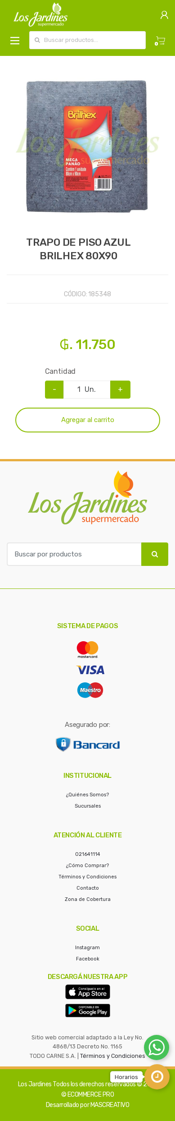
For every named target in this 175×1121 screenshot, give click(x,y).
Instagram (87, 948)
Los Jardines (35, 1084)
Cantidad (60, 371)
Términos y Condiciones (87, 877)
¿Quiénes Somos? (87, 795)
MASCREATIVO (110, 1105)
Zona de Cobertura (88, 899)
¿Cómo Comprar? (87, 865)
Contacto (87, 888)
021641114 (87, 854)
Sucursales (88, 806)
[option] (87, 146)
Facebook (87, 959)
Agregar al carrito (87, 420)
